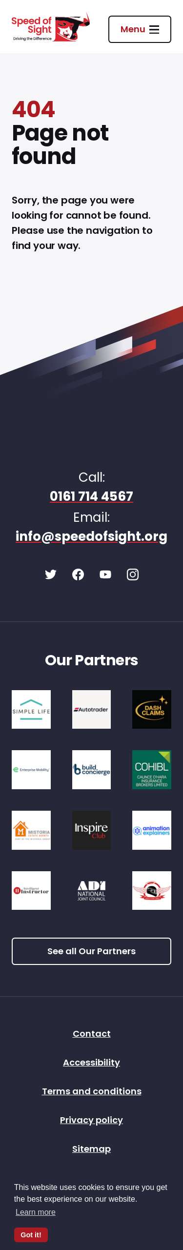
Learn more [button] (36, 1212)
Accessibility (91, 1063)
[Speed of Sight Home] (51, 26)
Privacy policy (91, 1121)
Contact (92, 1034)
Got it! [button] (30, 1235)
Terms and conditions (92, 1092)
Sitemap (91, 1149)
